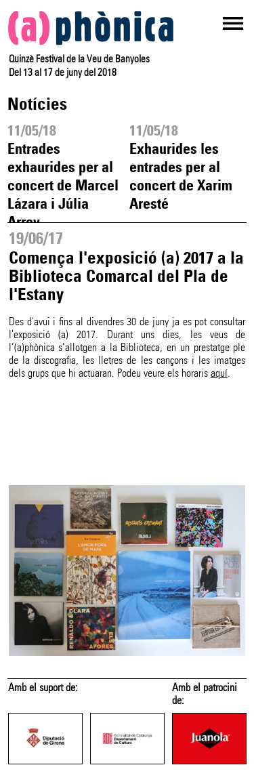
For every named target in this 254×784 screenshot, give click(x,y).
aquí (219, 373)
